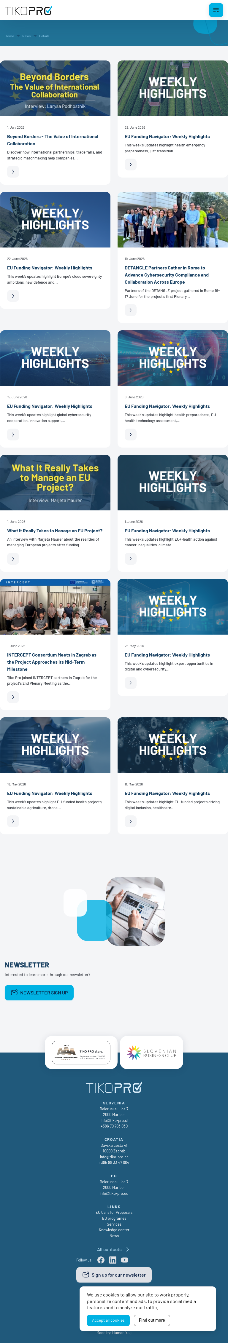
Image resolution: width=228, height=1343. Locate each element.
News (114, 1235)
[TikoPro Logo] (28, 10)
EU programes (114, 1218)
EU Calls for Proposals (114, 1212)
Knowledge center (114, 1229)
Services (114, 1224)
